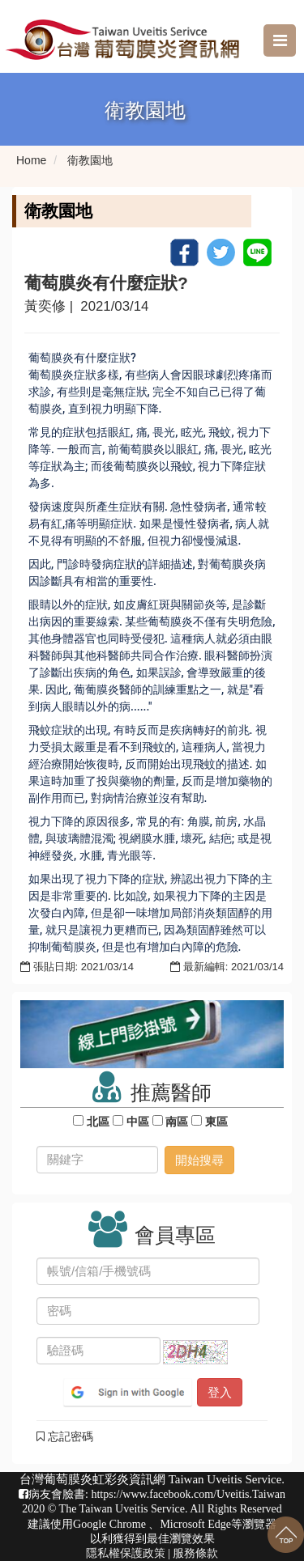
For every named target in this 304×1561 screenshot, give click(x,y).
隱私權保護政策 (125, 1553)
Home (31, 160)
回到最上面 (286, 1534)
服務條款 (195, 1553)
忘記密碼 (64, 1436)
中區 (137, 1121)
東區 (216, 1121)
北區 (98, 1121)
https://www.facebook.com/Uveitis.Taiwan (188, 1494)
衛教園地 (90, 160)
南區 (177, 1121)
